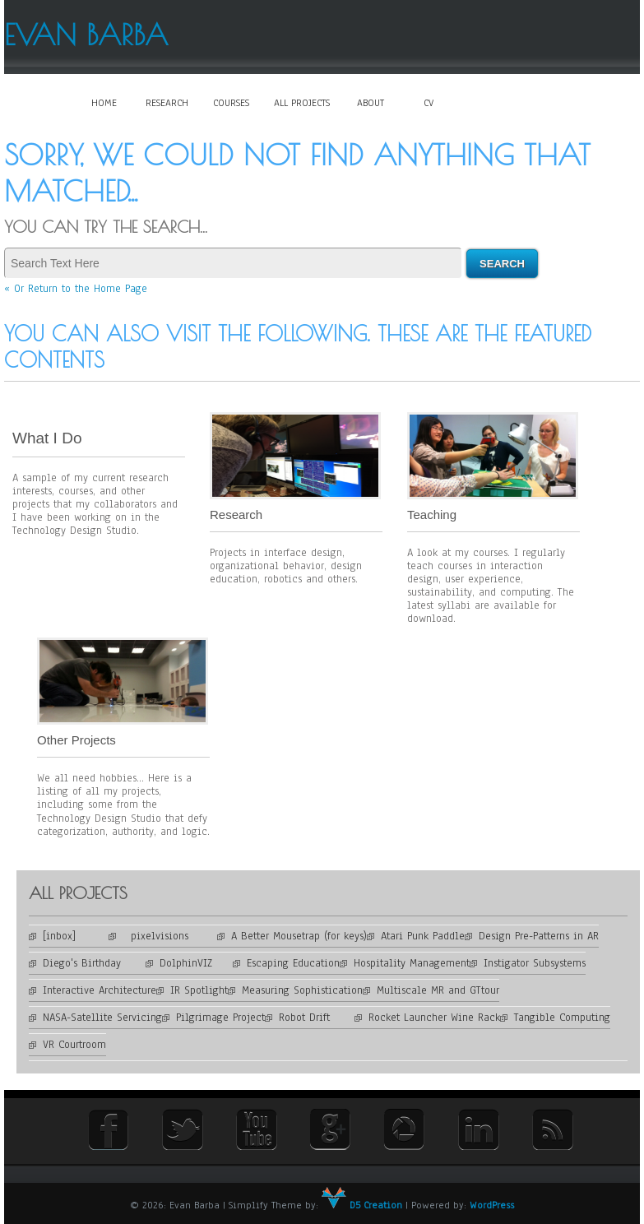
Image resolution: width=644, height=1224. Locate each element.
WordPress (492, 1205)
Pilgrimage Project (220, 1017)
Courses (231, 102)
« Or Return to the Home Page (75, 288)
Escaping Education (293, 963)
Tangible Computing (562, 1017)
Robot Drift (316, 1017)
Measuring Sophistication (302, 990)
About (370, 102)
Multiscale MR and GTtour (438, 990)
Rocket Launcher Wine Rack (434, 1017)
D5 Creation (362, 1205)
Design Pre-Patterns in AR (539, 936)
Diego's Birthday (94, 963)
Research (167, 102)
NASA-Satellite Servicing (102, 1017)
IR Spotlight (199, 990)
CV (428, 102)
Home (104, 102)
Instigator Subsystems (535, 963)
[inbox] (76, 936)
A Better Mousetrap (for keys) (299, 936)
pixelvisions (170, 936)
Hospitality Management (412, 963)
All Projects (302, 102)
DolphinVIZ (196, 963)
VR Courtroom (74, 1044)
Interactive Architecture (99, 990)
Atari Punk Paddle (423, 936)
